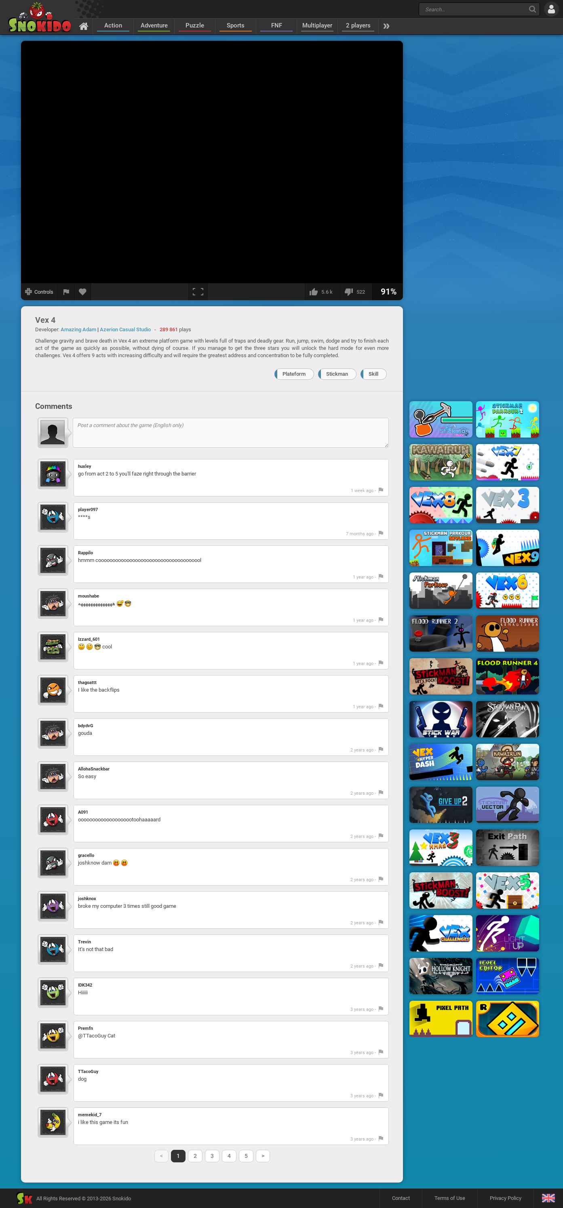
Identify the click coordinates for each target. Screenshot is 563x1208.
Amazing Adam (78, 329)
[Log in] (551, 9)
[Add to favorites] (83, 291)
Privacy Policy (505, 1198)
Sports (236, 25)
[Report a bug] (66, 291)
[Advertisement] (474, 163)
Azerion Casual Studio (125, 329)
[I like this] (322, 291)
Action (113, 25)
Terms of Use (449, 1198)
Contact (401, 1198)
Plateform (294, 374)
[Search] (532, 9)
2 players (358, 25)
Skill (373, 374)
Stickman (337, 374)
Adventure (154, 25)
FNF (276, 25)
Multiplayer (317, 25)
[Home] (84, 26)
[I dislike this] (356, 291)
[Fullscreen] (198, 291)
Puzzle (195, 25)
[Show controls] (39, 291)
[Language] (548, 1198)
